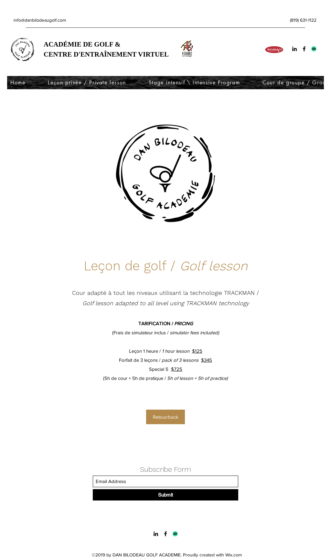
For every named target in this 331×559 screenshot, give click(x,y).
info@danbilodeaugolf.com (40, 20)
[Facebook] (304, 49)
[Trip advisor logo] (314, 49)
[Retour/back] (165, 417)
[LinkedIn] (294, 49)
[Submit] (165, 494)
